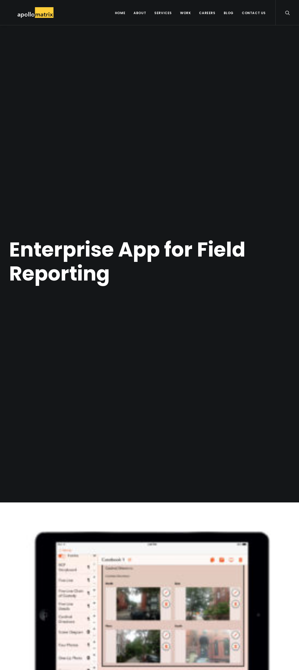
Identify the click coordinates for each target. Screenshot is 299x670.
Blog (229, 13)
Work (185, 13)
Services (163, 13)
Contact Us (254, 13)
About (140, 13)
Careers (207, 13)
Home (120, 13)
